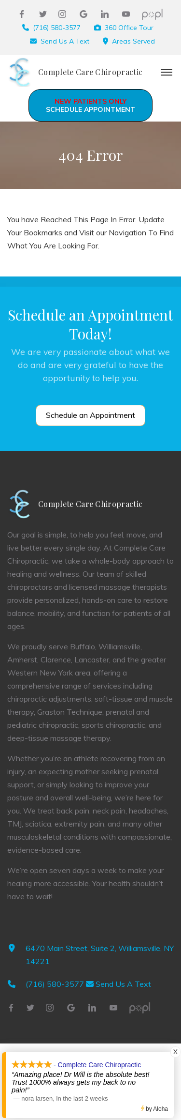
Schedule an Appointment (90, 415)
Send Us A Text (65, 41)
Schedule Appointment (90, 105)
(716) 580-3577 (57, 27)
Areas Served (133, 41)
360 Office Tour (129, 27)
